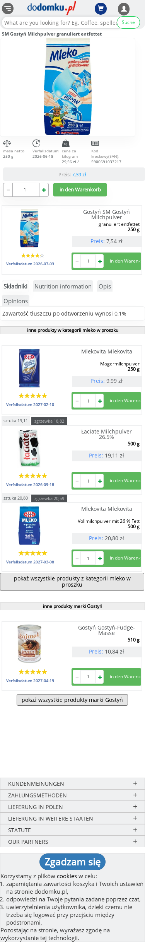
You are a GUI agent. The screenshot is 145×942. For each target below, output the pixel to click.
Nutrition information (63, 286)
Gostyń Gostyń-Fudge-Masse (106, 630)
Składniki (15, 286)
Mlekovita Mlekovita (106, 351)
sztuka (15, 420)
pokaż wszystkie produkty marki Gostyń (72, 699)
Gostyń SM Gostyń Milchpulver (106, 214)
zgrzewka (49, 421)
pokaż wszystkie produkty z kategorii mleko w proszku (72, 581)
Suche (128, 22)
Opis (105, 286)
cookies (67, 876)
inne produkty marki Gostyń (72, 606)
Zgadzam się (72, 861)
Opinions (15, 301)
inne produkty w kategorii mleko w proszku (72, 330)
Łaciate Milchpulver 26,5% (106, 434)
